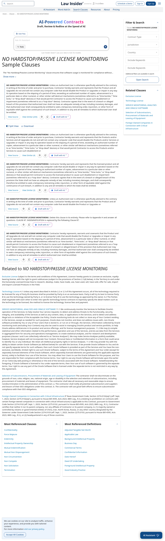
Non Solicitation (11, 465)
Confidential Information (76, 452)
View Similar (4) (28, 155)
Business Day (71, 443)
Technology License (11, 291)
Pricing (116, 9)
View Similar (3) (28, 190)
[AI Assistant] (151, 535)
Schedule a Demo (125, 3)
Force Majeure (10, 434)
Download (27, 126)
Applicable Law (71, 434)
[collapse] (156, 37)
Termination (9, 470)
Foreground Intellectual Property (80, 465)
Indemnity (8, 439)
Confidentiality (10, 430)
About (107, 9)
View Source (13, 117)
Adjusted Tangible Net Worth (78, 430)
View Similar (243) (29, 117)
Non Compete (10, 461)
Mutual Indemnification (14, 447)
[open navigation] (159, 3)
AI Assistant (49, 9)
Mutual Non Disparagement (16, 452)
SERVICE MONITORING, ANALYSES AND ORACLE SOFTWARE (29, 309)
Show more (10, 76)
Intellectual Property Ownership (18, 443)
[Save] (42, 117)
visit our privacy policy (34, 529)
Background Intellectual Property (80, 439)
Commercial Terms (73, 447)
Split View (12, 126)
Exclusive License (10, 276)
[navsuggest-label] (18, 3)
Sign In (140, 3)
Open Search (142, 79)
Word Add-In (64, 9)
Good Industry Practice (75, 470)
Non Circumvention (13, 456)
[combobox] (18, 3)
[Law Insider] (82, 3)
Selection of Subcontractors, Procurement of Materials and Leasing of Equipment (39, 375)
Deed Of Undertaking (74, 461)
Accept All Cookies (15, 534)
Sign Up (151, 3)
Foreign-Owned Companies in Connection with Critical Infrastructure (33, 396)
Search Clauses (80, 9)
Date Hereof (70, 456)
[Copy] (47, 117)
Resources (96, 9)
